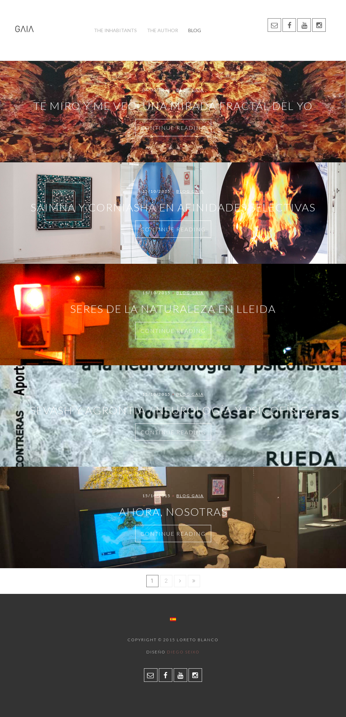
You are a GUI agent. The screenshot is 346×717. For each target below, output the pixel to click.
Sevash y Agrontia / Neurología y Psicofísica (173, 410)
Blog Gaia (190, 89)
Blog (194, 30)
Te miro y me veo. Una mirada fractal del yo (173, 105)
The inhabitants (115, 30)
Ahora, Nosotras (173, 511)
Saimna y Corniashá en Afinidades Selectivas (173, 207)
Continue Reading (173, 127)
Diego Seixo (183, 651)
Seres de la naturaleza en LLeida (173, 308)
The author (162, 30)
